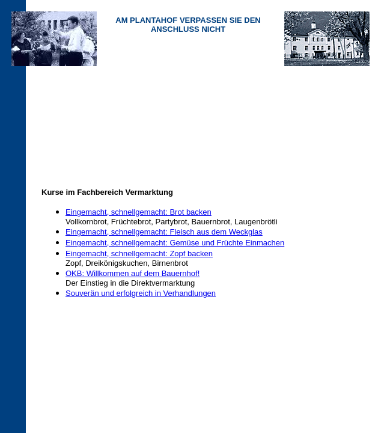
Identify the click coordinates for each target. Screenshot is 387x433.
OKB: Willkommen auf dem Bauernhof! (133, 273)
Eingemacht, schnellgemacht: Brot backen (139, 211)
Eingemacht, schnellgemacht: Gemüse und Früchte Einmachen (175, 242)
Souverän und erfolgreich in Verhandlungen (141, 293)
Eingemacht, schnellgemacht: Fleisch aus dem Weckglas (164, 231)
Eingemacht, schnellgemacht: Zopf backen (139, 253)
